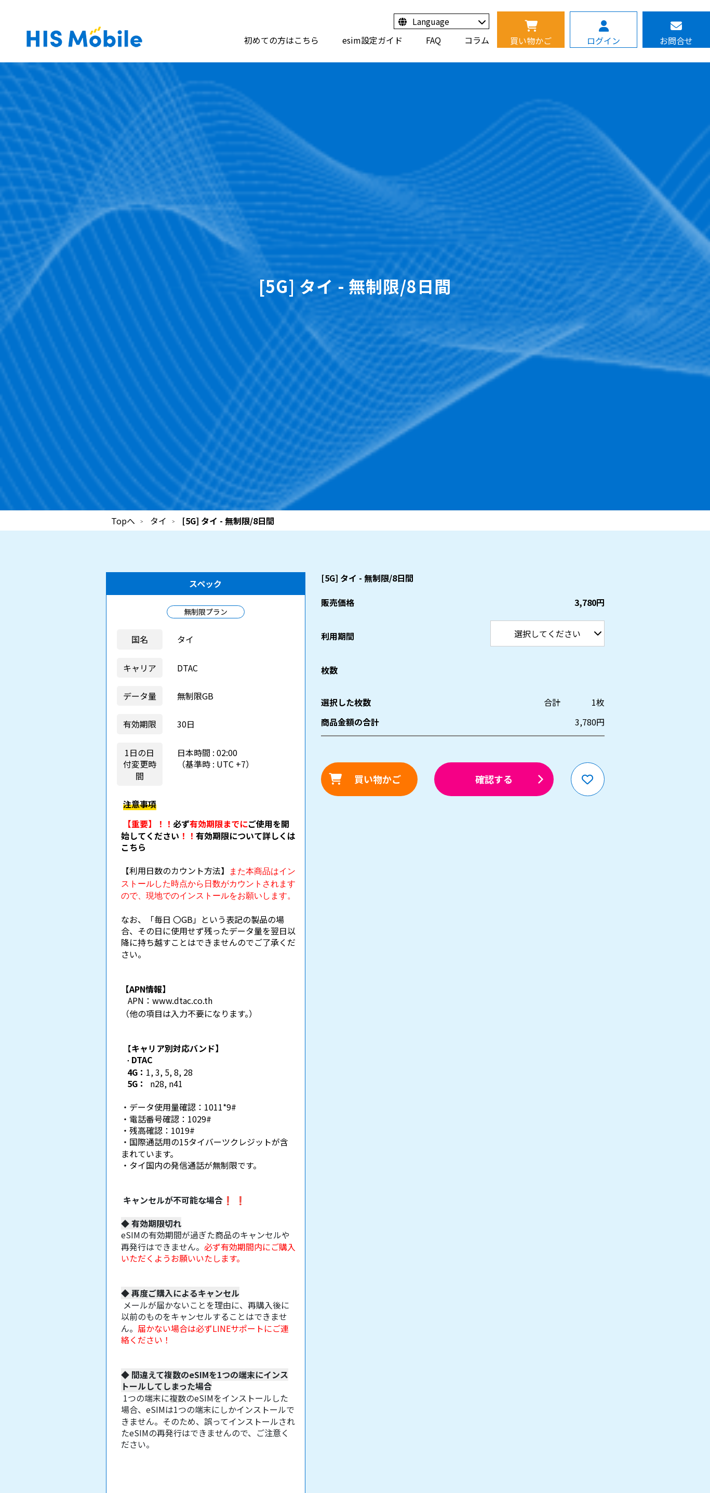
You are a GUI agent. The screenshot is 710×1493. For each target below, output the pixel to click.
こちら (133, 847)
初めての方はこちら (281, 40)
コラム (476, 40)
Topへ (123, 520)
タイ (158, 520)
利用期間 (0, 0)
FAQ (433, 40)
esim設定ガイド (372, 40)
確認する (494, 779)
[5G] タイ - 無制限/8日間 (228, 520)
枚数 (329, 670)
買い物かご (377, 779)
